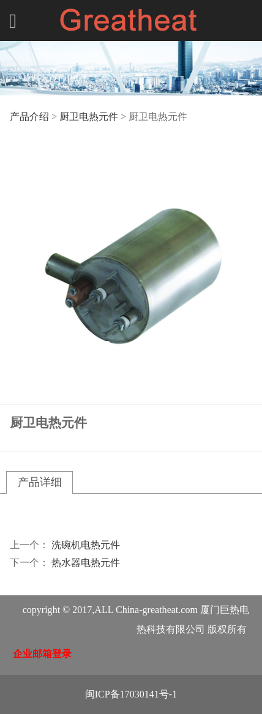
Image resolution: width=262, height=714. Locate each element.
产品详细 (40, 482)
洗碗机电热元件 (85, 545)
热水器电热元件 (85, 562)
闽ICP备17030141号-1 (131, 694)
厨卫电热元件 (88, 116)
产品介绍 (29, 116)
